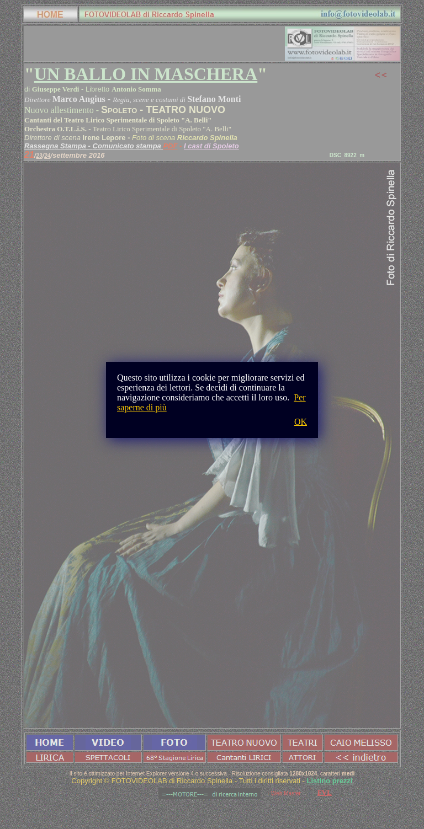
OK (300, 421)
